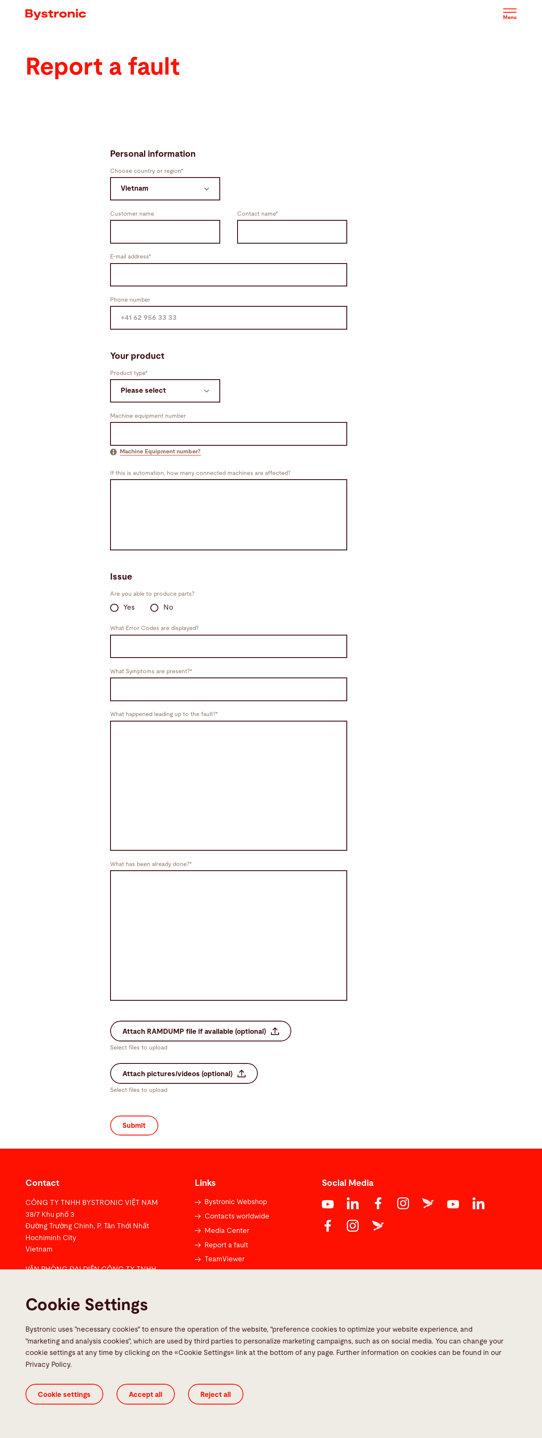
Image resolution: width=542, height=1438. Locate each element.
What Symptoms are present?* (151, 672)
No (161, 608)
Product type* (129, 373)
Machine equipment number (148, 416)
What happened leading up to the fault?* (164, 714)
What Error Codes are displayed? (154, 628)
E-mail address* (130, 257)
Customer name (132, 214)
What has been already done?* (151, 864)
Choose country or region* (146, 171)
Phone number (130, 300)
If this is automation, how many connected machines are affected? (200, 473)
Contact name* (257, 214)
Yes (122, 608)
